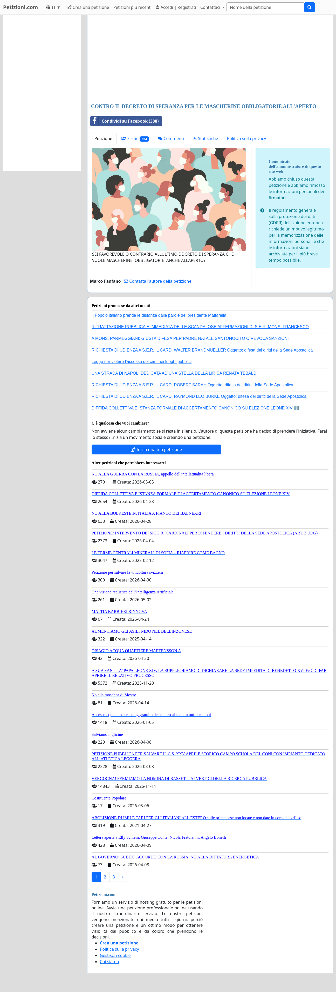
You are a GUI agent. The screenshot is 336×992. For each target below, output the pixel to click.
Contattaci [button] (210, 7)
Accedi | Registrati (176, 7)
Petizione (103, 138)
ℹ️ (296, 408)
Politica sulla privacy (246, 138)
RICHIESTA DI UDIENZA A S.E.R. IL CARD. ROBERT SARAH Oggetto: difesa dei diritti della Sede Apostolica (192, 385)
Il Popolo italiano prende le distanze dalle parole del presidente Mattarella (159, 315)
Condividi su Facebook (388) (124, 121)
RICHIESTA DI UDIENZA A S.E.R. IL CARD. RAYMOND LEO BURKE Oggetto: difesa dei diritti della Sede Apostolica (199, 396)
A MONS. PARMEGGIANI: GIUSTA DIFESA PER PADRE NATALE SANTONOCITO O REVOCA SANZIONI (190, 338)
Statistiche (205, 138)
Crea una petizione (88, 7)
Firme (135, 139)
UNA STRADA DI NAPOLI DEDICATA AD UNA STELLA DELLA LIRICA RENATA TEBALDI (175, 373)
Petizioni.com (20, 7)
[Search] (265, 7)
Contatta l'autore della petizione (157, 281)
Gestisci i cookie (115, 955)
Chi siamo (109, 961)
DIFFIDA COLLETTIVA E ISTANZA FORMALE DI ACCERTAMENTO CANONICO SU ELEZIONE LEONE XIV (192, 408)
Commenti (171, 138)
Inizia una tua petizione (156, 449)
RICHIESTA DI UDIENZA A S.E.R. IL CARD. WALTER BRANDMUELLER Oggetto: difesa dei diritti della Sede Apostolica (202, 350)
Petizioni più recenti (132, 7)
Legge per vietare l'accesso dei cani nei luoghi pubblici (142, 361)
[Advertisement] (210, 59)
